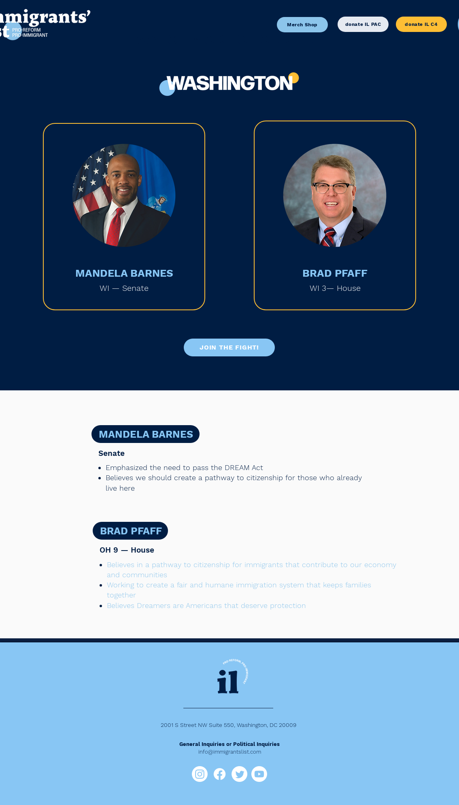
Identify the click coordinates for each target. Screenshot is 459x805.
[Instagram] (200, 774)
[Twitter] (239, 774)
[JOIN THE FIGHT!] (229, 347)
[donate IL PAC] (363, 24)
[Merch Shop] (302, 24)
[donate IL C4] (421, 24)
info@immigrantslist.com (229, 752)
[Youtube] (259, 774)
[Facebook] (219, 774)
